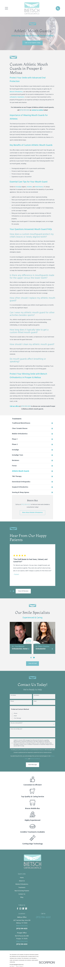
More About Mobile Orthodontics (32, 512)
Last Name (36, 695)
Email (35, 701)
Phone (12, 701)
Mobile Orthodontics (21, 884)
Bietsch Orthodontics (16, 92)
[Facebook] (17, 909)
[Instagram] (20, 909)
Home (22, 878)
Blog (21, 897)
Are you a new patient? (17, 723)
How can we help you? (16, 729)
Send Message (32, 765)
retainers (29, 187)
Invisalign (18, 187)
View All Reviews (23, 591)
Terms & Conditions (35, 759)
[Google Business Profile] (23, 909)
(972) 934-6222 (25, 504)
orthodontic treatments (17, 97)
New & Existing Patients (22, 891)
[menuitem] (32, 423)
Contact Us (21, 894)
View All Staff (32, 663)
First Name (13, 695)
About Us (22, 881)
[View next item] (13, 591)
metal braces (39, 187)
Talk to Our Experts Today (32, 43)
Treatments (21, 887)
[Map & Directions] (22, 926)
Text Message (17, 718)
